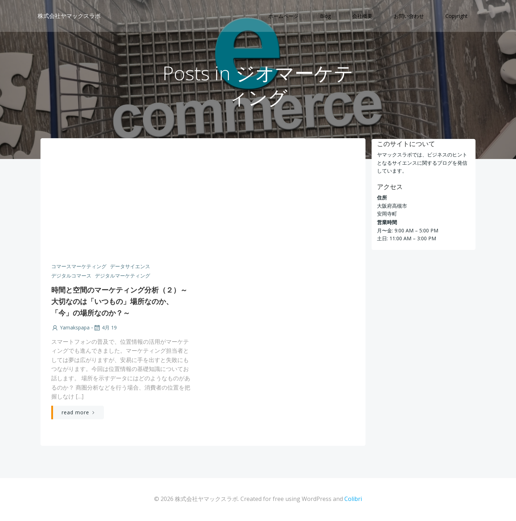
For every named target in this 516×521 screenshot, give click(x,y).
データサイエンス (130, 267)
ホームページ (284, 16)
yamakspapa (70, 328)
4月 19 (104, 328)
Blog (325, 16)
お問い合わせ (409, 16)
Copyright (457, 16)
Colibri (353, 500)
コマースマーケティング (78, 267)
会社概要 (363, 16)
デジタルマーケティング (122, 276)
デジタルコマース (71, 276)
